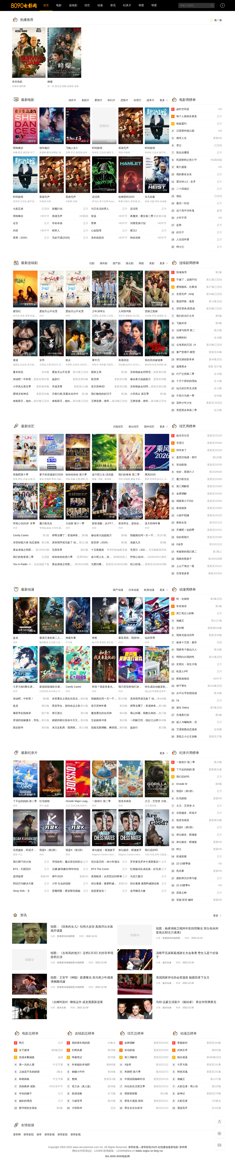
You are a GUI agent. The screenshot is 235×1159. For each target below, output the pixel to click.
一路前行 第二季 (101, 801)
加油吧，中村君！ (31, 699)
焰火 (68, 360)
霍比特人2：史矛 (196, 182)
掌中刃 (96, 360)
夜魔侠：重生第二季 (148, 216)
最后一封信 (196, 203)
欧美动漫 (149, 589)
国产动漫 (118, 589)
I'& (196, 700)
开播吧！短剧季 (196, 530)
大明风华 (91, 1108)
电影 (59, 5)
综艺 (87, 5)
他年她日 (44, 147)
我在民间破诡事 (154, 360)
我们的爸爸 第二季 (129, 474)
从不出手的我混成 (196, 693)
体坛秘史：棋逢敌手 (103, 850)
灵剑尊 (196, 628)
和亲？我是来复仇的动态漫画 (108, 686)
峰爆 (50, 81)
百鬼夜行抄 (196, 715)
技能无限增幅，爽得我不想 (109, 728)
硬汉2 (148, 230)
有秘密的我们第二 (196, 552)
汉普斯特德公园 (196, 131)
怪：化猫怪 (196, 599)
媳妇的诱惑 (38, 1101)
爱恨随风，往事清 (196, 287)
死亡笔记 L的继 (196, 613)
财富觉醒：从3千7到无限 (106, 523)
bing (156, 1150)
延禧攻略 (91, 1093)
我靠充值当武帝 (196, 635)
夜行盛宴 (196, 167)
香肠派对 (196, 1043)
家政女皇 (196, 522)
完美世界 (70, 550)
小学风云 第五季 (148, 394)
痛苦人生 (196, 138)
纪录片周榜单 (189, 753)
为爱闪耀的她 (109, 564)
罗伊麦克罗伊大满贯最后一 (148, 862)
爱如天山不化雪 (48, 311)
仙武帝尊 (150, 637)
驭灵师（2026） (109, 542)
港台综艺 (133, 426)
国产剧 (116, 263)
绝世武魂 (196, 1072)
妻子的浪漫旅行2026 (51, 474)
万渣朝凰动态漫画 (196, 729)
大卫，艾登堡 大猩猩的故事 (160, 801)
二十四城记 (196, 189)
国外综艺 (149, 426)
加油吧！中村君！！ (31, 379)
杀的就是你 (109, 238)
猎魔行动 (70, 209)
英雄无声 (123, 147)
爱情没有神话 (31, 394)
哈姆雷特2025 (126, 196)
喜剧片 (85, 100)
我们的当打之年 (196, 316)
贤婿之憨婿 (151, 311)
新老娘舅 (196, 508)
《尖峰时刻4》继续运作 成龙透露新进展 (77, 1002)
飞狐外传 (196, 323)
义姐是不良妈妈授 (38, 1072)
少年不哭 (196, 218)
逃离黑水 (196, 367)
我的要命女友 (196, 174)
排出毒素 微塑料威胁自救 (148, 883)
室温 (109, 216)
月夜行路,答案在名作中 (70, 394)
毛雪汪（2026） (148, 550)
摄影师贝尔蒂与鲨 (196, 878)
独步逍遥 (196, 1057)
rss (161, 1150)
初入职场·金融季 (148, 564)
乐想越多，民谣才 (196, 813)
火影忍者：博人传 (196, 1086)
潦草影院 (28, 1134)
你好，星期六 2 (196, 472)
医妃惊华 (31, 728)
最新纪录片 (29, 753)
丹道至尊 (70, 386)
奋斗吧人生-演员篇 (102, 474)
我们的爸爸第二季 (31, 557)
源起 (196, 196)
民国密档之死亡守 (196, 160)
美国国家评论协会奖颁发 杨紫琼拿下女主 (183, 977)
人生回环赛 (196, 239)
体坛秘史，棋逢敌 (196, 835)
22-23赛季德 (196, 864)
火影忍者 (31, 209)
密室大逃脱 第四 (143, 1101)
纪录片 (127, 5)
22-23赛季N (196, 885)
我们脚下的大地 (31, 862)
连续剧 (73, 5)
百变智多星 (196, 573)
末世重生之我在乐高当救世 (70, 699)
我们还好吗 (151, 850)
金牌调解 (196, 494)
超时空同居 (196, 109)
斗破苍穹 (91, 1101)
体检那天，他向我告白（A (31, 401)
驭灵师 (109, 379)
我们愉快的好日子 (109, 394)
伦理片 (137, 100)
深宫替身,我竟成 (196, 308)
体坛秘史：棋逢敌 (196, 842)
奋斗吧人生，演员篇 (109, 557)
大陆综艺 (118, 426)
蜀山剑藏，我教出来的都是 (148, 713)
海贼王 (196, 621)
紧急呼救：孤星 (196, 301)
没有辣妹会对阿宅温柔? (148, 372)
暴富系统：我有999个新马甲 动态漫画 (140, 637)
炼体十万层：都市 (196, 642)
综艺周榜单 (187, 426)
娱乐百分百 (196, 436)
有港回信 (123, 360)
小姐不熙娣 (196, 515)
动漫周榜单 (187, 589)
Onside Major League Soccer (82, 801)
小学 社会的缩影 (70, 883)
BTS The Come (109, 869)
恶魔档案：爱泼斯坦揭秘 (70, 891)
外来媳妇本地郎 (91, 1065)
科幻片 (111, 100)
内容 (31, 230)
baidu (139, 1150)
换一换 (215, 20)
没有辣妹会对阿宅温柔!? (148, 386)
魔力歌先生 (45, 523)
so (151, 1150)
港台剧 (129, 263)
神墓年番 (71, 637)
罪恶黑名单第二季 (196, 410)
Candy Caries (31, 535)
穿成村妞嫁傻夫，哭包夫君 (31, 720)
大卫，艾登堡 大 (196, 806)
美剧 (151, 263)
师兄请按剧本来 (196, 359)
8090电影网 (123, 1156)
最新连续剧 (29, 263)
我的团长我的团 (91, 1043)
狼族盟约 (196, 124)
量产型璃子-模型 (196, 352)
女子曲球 (38, 1050)
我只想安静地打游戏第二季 (133, 686)
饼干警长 (196, 686)
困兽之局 (109, 372)
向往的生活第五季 (143, 1086)
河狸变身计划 (148, 223)
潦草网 (17, 1134)
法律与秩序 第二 (196, 330)
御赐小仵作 (91, 1072)
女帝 (42, 360)
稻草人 (70, 230)
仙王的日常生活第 (196, 388)
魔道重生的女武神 (109, 713)
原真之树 (196, 893)
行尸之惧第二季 (196, 374)
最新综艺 (27, 426)
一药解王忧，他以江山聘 (148, 720)
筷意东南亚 (124, 801)
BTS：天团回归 (31, 869)
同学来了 (196, 450)
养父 (196, 145)
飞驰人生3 (71, 147)
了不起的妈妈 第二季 (25, 801)
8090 (113, 1156)
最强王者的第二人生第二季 (54, 637)
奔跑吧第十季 (20, 474)
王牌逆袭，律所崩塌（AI (109, 401)
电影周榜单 (187, 100)
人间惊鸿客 (124, 311)
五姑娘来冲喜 (109, 720)
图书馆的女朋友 (38, 1108)
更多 (164, 100)
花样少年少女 (196, 403)
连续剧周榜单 (189, 263)
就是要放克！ (109, 891)
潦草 (39, 1134)
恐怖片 (124, 100)
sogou (146, 1150)
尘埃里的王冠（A (196, 345)
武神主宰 (196, 1050)
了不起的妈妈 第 (196, 769)
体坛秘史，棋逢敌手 (130, 850)
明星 (141, 5)
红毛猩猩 (44, 801)
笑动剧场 (196, 465)
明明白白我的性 (196, 657)
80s (107, 1156)
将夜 (94, 637)
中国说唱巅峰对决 (143, 1079)
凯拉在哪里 (196, 153)
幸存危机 (17, 81)
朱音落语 (196, 606)
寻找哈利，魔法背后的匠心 (70, 862)
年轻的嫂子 (38, 1093)
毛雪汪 (196, 443)
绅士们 (196, 247)
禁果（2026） (31, 238)
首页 (46, 5)
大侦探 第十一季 (75, 523)
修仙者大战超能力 (148, 379)
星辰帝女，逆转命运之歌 (132, 523)
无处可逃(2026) (70, 238)
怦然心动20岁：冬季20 (148, 557)
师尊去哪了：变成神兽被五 (70, 535)
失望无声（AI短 (196, 294)
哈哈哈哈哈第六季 (70, 557)
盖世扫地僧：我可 (196, 457)
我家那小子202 (196, 501)
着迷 (15, 360)
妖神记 (196, 1093)
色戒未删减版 (38, 1057)
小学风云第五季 (31, 386)
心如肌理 (109, 230)
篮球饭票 (31, 876)
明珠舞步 (18, 147)
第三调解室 (196, 486)
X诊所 (196, 544)
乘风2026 (150, 474)
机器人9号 (196, 671)
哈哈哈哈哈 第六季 (76, 474)
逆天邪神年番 (152, 523)
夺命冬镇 (70, 223)
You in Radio (31, 564)
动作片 (72, 100)
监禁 (196, 225)
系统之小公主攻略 (196, 736)
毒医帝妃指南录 (31, 713)
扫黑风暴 (91, 1050)
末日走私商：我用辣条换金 (70, 728)
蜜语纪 (17, 311)
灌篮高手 (196, 1108)
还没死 (96, 196)
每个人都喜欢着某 (196, 116)
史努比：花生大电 (196, 664)
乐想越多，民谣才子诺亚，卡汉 (31, 850)
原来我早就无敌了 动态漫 (70, 542)
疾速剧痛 (196, 856)
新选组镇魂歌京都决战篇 (53, 686)
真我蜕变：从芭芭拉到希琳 (109, 876)
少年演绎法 (98, 311)
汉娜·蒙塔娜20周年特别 (70, 869)
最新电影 (27, 100)
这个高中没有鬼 (196, 211)
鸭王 (38, 1043)
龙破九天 (148, 542)
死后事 (196, 871)
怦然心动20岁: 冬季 (24, 523)
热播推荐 (26, 20)
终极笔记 (91, 1057)
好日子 (196, 232)
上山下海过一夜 (196, 566)
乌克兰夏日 (148, 876)
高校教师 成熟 (38, 1086)
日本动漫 (133, 589)
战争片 (150, 100)
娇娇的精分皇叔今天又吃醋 (70, 720)
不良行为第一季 (196, 396)
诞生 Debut (196, 708)
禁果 (109, 223)
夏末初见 (31, 372)
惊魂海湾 (196, 272)
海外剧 (103, 263)
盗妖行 (70, 379)
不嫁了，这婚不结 (196, 280)
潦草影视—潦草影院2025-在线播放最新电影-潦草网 (157, 1147)
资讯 (113, 5)
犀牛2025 (70, 876)
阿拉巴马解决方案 (31, 883)
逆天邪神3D (109, 386)
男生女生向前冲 (143, 1108)
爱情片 (98, 100)
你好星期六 (196, 537)
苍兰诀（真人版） (91, 1086)
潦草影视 (49, 1134)
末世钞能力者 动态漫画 (31, 542)
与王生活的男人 (109, 209)
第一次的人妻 (38, 1065)
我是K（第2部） (48, 850)
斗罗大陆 (196, 1065)
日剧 (91, 263)
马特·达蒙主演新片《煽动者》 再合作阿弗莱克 (186, 1002)
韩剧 (141, 263)
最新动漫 (27, 589)
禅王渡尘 (70, 713)
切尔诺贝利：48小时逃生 (109, 862)
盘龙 (15, 637)
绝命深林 (148, 238)
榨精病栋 (38, 1079)
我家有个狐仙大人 (196, 650)
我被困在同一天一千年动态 (148, 535)
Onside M (196, 784)
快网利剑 (196, 338)
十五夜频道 (109, 550)
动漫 (100, 5)
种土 (196, 849)
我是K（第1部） (75, 850)
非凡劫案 (150, 196)
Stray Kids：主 (31, 891)
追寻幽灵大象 (148, 891)
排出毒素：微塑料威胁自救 (109, 883)
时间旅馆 (97, 147)
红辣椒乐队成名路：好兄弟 (148, 869)
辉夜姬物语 (196, 679)
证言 (31, 223)
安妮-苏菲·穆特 (196, 900)
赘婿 (91, 1079)
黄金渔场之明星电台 (31, 550)
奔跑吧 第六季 (143, 1072)
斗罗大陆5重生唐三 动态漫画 (29, 686)
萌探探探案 (143, 1093)
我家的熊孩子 (196, 559)
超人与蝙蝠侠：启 (196, 722)
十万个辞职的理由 (196, 381)
